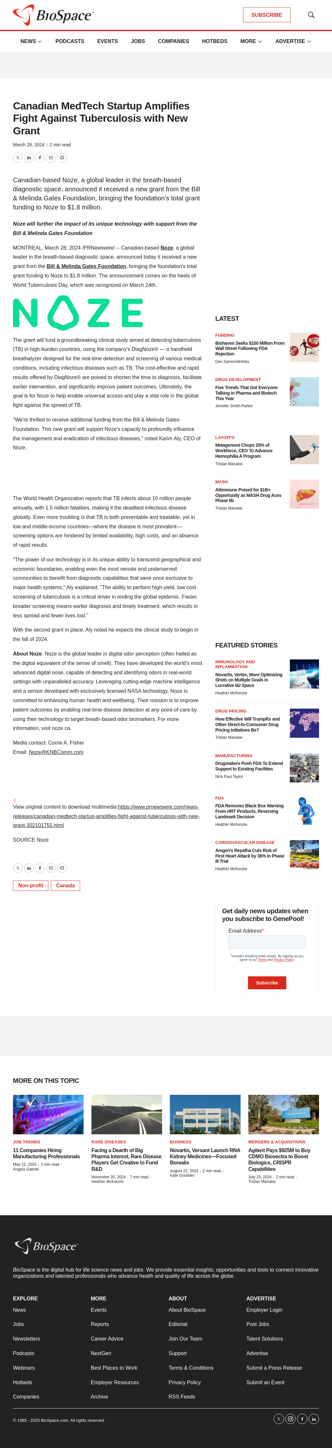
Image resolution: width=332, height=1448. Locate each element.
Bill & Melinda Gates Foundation (86, 266)
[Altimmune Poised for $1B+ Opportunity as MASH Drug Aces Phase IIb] (304, 494)
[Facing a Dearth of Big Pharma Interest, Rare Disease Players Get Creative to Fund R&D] (126, 1115)
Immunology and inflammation (235, 664)
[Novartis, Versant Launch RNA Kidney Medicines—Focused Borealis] (205, 1115)
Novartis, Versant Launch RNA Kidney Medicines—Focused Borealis (205, 1156)
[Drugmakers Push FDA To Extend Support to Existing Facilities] (304, 767)
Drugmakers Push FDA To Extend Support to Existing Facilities (249, 766)
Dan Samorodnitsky (232, 361)
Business (180, 1141)
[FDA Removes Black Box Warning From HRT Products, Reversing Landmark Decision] (304, 810)
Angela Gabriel (26, 1169)
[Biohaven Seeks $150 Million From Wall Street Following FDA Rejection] (304, 347)
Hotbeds (214, 41)
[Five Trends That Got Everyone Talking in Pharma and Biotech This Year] (304, 391)
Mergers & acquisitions (276, 1141)
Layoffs (224, 437)
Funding (224, 335)
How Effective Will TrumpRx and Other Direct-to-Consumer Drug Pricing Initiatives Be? (247, 724)
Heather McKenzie (231, 693)
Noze (166, 248)
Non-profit (30, 885)
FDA (219, 798)
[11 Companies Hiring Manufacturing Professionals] (48, 1115)
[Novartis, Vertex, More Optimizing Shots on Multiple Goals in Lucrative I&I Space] (304, 674)
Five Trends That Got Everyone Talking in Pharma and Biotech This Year (246, 393)
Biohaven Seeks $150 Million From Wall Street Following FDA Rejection (250, 349)
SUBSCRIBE (267, 15)
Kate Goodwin (182, 1175)
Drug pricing (230, 711)
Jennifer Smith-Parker (234, 406)
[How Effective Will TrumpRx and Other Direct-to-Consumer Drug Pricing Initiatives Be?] (304, 723)
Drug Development (238, 379)
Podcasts (69, 41)
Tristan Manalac (229, 464)
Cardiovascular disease (245, 842)
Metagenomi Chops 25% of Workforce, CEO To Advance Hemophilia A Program (243, 451)
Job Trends (26, 1141)
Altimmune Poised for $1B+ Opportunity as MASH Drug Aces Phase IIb (248, 495)
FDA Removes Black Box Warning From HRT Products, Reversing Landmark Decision (249, 811)
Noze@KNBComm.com (56, 752)
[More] (39, 41)
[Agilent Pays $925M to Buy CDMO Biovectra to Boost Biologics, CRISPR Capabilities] (283, 1115)
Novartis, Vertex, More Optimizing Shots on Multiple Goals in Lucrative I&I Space (248, 680)
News (28, 41)
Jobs (138, 41)
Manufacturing (234, 755)
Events (107, 41)
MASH (221, 481)
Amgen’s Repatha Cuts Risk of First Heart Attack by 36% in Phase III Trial (249, 856)
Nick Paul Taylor (229, 776)
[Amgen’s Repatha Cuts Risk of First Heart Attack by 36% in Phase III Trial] (304, 854)
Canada (65, 885)
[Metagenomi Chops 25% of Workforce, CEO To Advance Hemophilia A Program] (304, 449)
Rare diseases (108, 1141)
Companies (173, 41)
